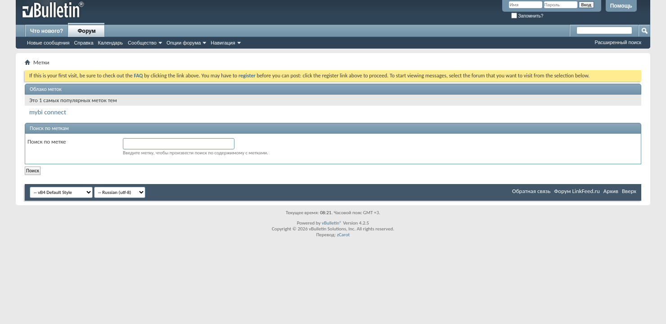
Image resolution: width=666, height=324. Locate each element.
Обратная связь (531, 191)
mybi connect (47, 112)
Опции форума (183, 42)
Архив (610, 191)
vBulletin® (332, 223)
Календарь (110, 42)
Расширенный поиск (617, 42)
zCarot (343, 235)
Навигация (223, 42)
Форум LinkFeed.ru (577, 191)
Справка (83, 42)
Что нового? (46, 31)
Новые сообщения (48, 42)
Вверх (629, 191)
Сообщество (142, 42)
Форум (86, 31)
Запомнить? (527, 16)
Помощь (621, 6)
